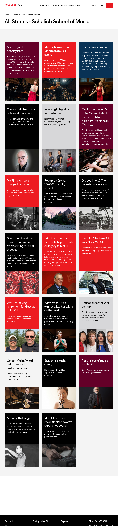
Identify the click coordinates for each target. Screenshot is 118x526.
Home (7, 15)
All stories (14, 15)
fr (102, 5)
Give (109, 5)
